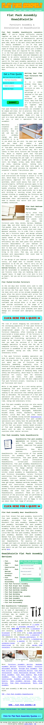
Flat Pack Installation (20, 683)
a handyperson (36, 639)
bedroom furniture (9, 268)
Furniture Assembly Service (20, 664)
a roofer (36, 624)
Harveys (30, 223)
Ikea (17, 223)
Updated (23, 709)
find (7, 516)
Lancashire (19, 493)
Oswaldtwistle (36, 417)
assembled (35, 292)
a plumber (19, 631)
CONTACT (31, 10)
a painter (21, 641)
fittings (5, 166)
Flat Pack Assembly (11, 709)
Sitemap (3, 709)
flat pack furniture (34, 326)
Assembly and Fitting (23, 679)
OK (35, 724)
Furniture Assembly (32, 709)
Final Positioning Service (24, 673)
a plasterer (35, 635)
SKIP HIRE (15, 629)
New (19, 709)
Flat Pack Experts (24, 675)
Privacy (41, 709)
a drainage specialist (26, 626)
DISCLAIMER (38, 10)
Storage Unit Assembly (28, 668)
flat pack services (29, 491)
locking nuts (35, 164)
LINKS (19, 10)
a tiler (13, 639)
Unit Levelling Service (23, 670)
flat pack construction (23, 476)
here (8, 549)
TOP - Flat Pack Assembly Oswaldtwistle (17, 694)
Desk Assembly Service (20, 681)
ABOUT (25, 10)
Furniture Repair (25, 666)
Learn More (28, 724)
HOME (15, 10)
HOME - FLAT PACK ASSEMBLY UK (22, 705)
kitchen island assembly (12, 472)
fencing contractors (28, 637)
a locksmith (35, 629)
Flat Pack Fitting (20, 677)
